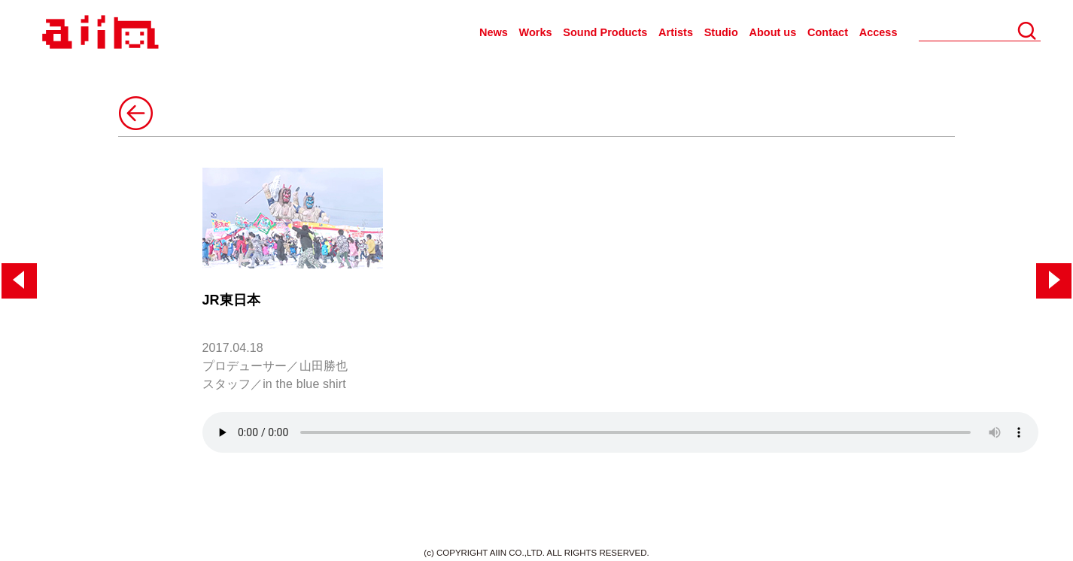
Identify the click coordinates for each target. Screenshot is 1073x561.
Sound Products (605, 32)
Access (878, 32)
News (493, 32)
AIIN (98, 33)
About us (772, 32)
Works (535, 32)
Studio (721, 32)
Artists (675, 32)
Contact (827, 32)
